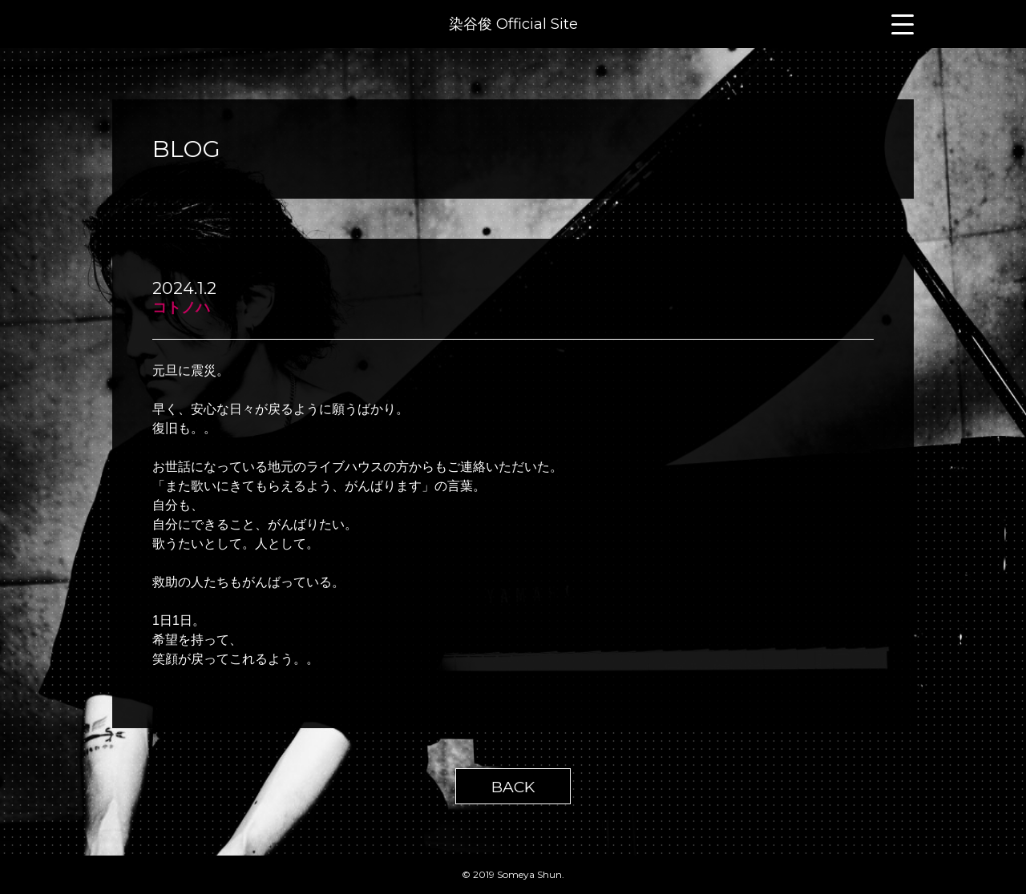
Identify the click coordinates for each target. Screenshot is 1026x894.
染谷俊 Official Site (513, 24)
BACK (513, 786)
